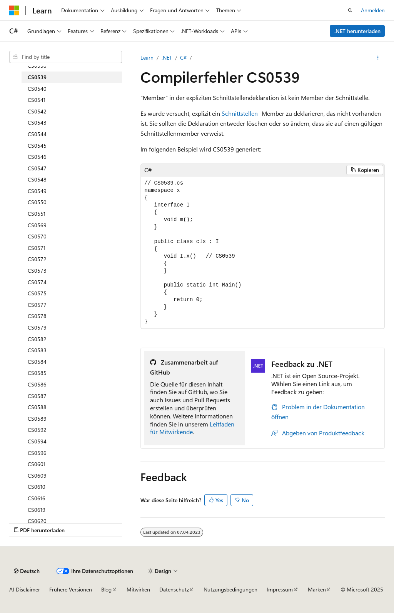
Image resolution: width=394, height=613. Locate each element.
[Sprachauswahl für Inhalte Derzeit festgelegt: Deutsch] (26, 571)
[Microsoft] (14, 10)
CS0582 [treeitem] (37, 339)
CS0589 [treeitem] (37, 418)
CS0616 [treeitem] (36, 498)
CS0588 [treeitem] (37, 407)
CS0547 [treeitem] (37, 168)
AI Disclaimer (24, 589)
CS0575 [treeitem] (37, 293)
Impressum (280, 589)
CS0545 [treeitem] (37, 145)
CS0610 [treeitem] (36, 486)
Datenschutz (174, 589)
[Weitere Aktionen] (378, 58)
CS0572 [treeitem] (37, 259)
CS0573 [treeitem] (37, 270)
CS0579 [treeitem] (37, 327)
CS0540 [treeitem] (37, 88)
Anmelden (373, 10)
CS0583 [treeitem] (37, 350)
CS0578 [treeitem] (37, 316)
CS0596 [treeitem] (37, 452)
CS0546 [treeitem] (37, 156)
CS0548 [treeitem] (37, 179)
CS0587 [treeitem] (37, 396)
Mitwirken (138, 589)
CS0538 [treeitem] (37, 65)
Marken (317, 589)
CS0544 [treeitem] (37, 134)
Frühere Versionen (70, 589)
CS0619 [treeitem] (36, 509)
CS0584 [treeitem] (37, 361)
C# (183, 57)
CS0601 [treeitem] (36, 464)
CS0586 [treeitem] (37, 384)
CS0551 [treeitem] (36, 213)
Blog (106, 589)
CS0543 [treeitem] (37, 122)
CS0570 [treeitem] (37, 236)
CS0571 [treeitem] (36, 248)
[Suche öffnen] (350, 10)
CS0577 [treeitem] (37, 304)
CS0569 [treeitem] (37, 225)
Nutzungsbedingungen (230, 589)
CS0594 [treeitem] (37, 441)
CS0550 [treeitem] (37, 202)
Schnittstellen (240, 113)
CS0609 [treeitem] (37, 475)
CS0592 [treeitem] (37, 429)
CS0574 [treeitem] (37, 282)
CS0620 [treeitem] (37, 521)
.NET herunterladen (357, 31)
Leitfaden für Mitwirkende (192, 428)
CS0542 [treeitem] (37, 111)
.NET (167, 57)
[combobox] (65, 57)
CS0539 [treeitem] (37, 77)
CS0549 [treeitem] (37, 191)
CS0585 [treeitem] (37, 372)
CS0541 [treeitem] (36, 99)
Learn (147, 57)
